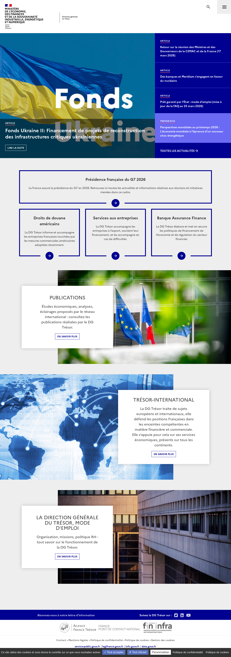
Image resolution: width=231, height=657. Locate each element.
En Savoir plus (164, 454)
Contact (61, 640)
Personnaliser (160, 652)
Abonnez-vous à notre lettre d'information (66, 615)
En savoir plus (67, 336)
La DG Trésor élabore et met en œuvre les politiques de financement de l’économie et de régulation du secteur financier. (181, 228)
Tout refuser (138, 652)
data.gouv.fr (149, 646)
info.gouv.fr (132, 646)
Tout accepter (114, 652)
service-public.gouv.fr (87, 646)
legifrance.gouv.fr (112, 646)
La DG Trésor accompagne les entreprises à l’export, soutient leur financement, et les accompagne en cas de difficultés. (115, 228)
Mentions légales (78, 640)
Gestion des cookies (163, 640)
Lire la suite (15, 147)
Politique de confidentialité (106, 640)
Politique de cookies (137, 640)
